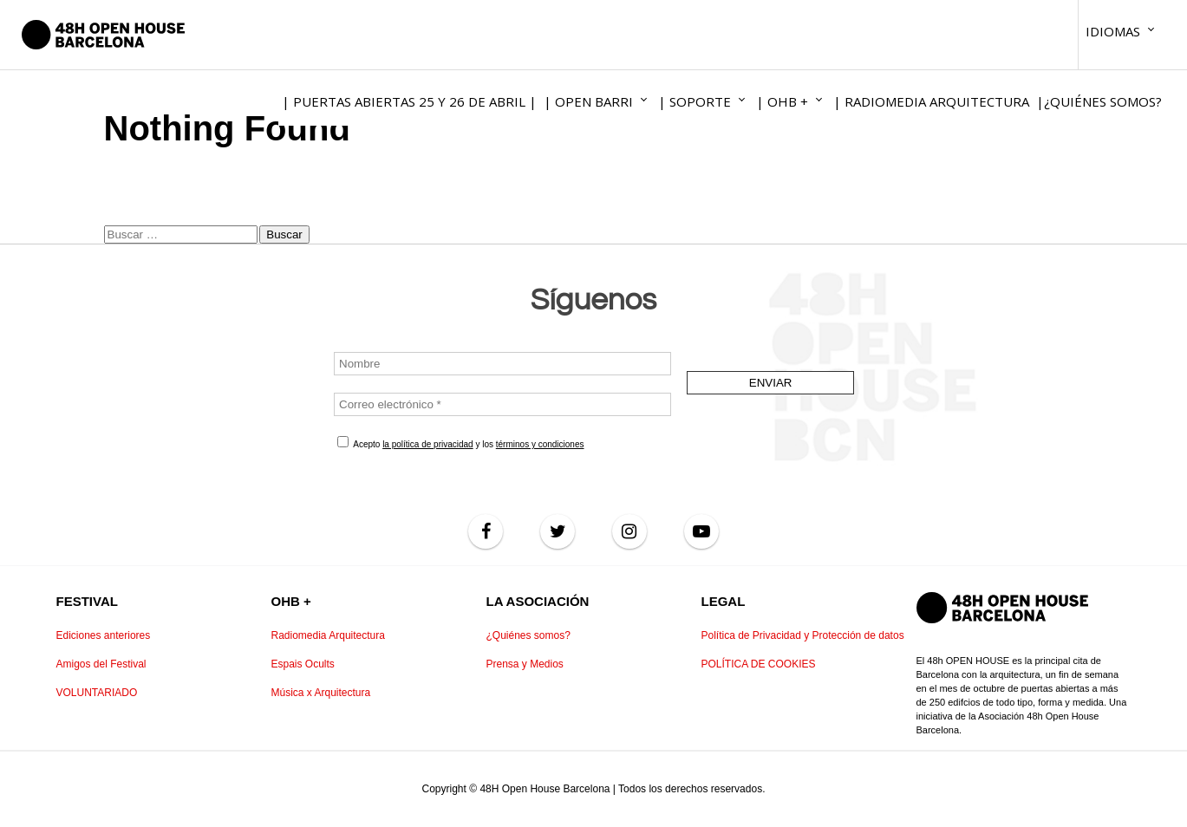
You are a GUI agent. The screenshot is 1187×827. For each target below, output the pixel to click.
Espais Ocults (303, 664)
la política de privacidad (427, 444)
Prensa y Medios (525, 664)
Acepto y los (460, 442)
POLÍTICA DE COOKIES (758, 664)
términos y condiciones (539, 444)
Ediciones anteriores (103, 635)
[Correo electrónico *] (502, 404)
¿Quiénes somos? (528, 635)
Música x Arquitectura (321, 693)
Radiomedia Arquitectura (328, 635)
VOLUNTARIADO (97, 693)
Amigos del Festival (101, 664)
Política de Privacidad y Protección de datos (802, 635)
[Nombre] (502, 363)
